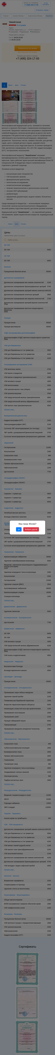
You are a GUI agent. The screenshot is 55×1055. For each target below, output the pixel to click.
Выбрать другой (31, 529)
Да (19, 529)
